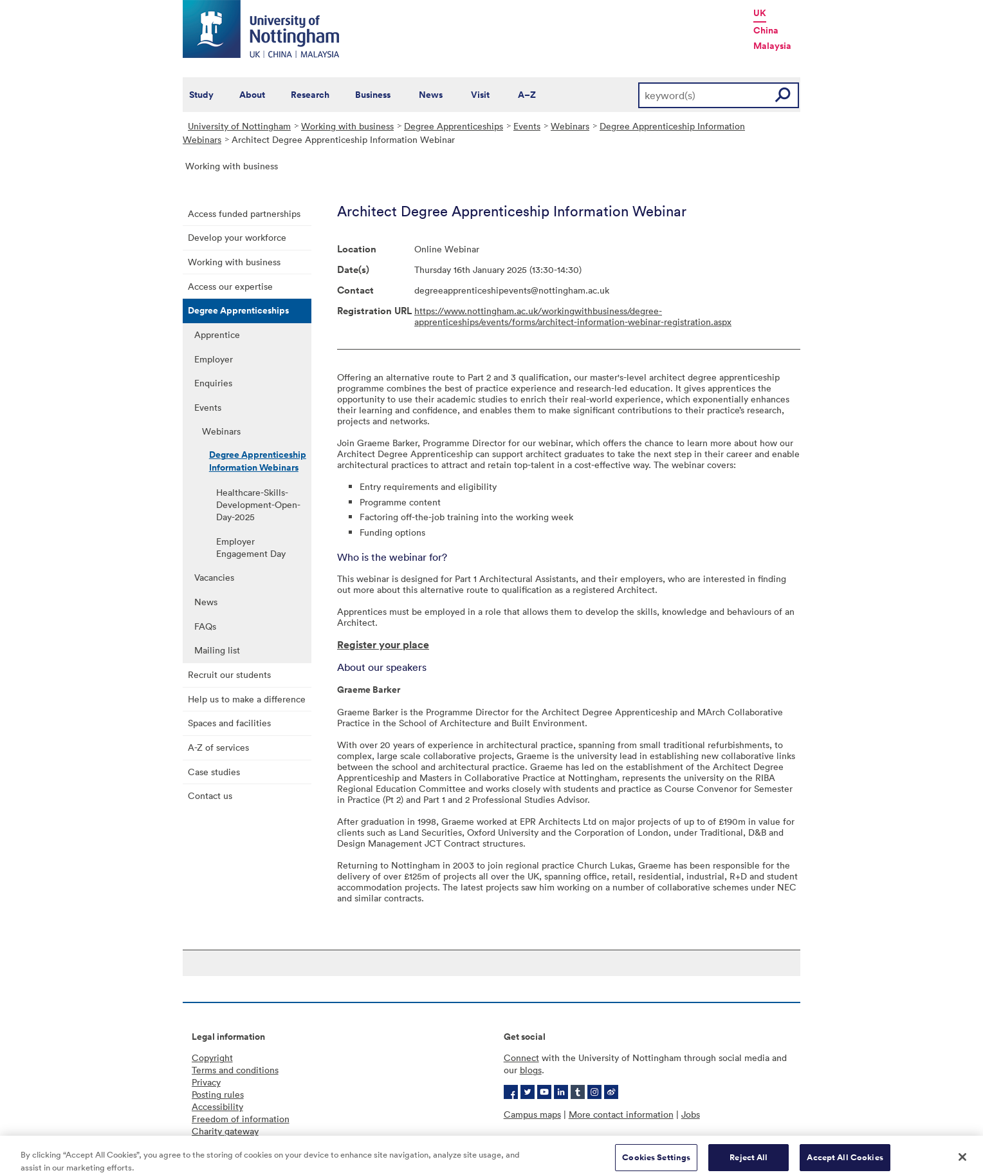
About (252, 94)
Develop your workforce (237, 237)
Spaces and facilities (229, 723)
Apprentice (217, 334)
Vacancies (214, 577)
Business (372, 94)
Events (526, 126)
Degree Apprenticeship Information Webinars (257, 461)
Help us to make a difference (247, 699)
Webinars (570, 126)
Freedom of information (240, 1119)
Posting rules (218, 1094)
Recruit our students (229, 674)
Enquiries (213, 383)
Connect (521, 1057)
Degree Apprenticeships (453, 126)
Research (310, 94)
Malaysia (772, 45)
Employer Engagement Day (251, 547)
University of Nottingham (239, 126)
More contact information (621, 1114)
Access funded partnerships (244, 213)
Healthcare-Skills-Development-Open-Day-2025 (258, 504)
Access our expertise (230, 286)
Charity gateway (225, 1131)
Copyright (212, 1057)
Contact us (210, 795)
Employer (213, 359)
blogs (531, 1070)
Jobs (690, 1114)
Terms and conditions (235, 1070)
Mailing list (217, 650)
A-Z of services (218, 747)
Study (201, 94)
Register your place (383, 644)
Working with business (347, 126)
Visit (480, 94)
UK (759, 12)
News (431, 94)
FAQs (205, 626)
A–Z (527, 94)
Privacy (206, 1082)
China (765, 30)
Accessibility (217, 1106)
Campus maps (532, 1114)
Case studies (214, 772)
